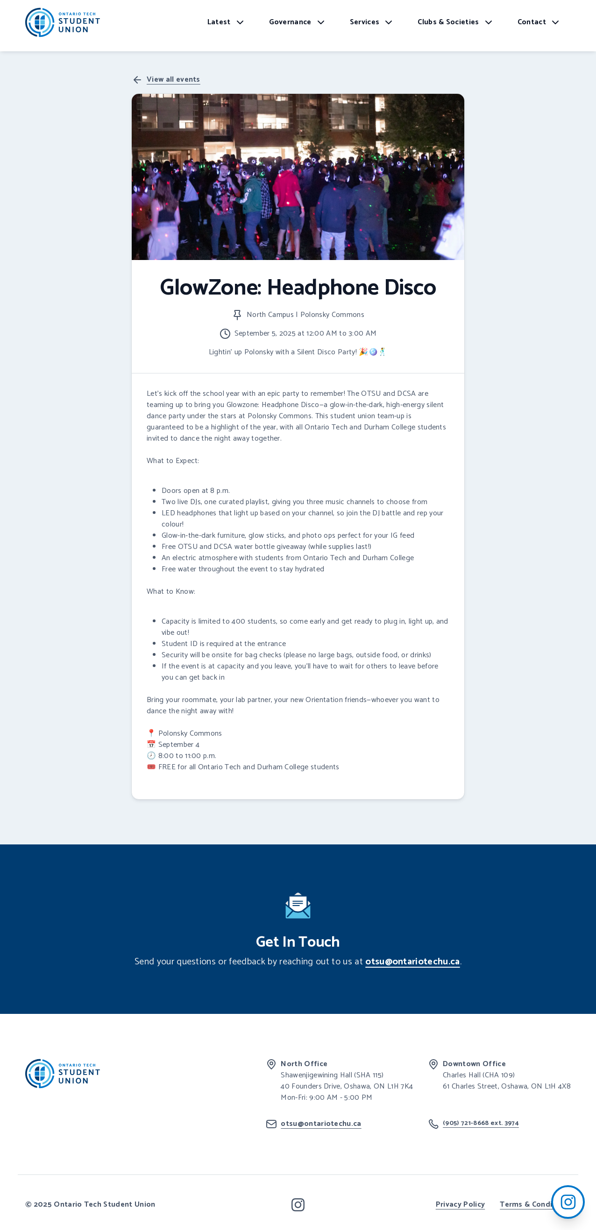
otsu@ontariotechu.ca (412, 962)
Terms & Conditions (535, 1204)
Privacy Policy (460, 1204)
